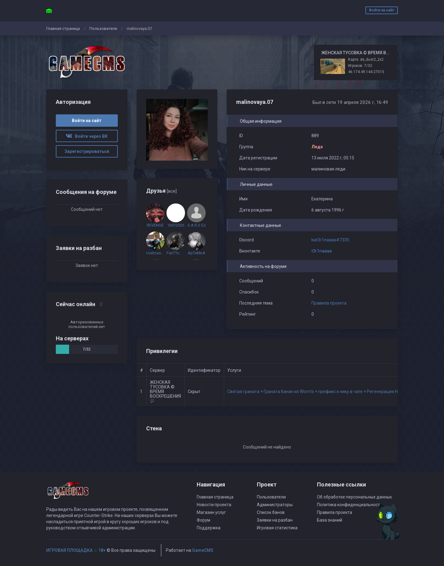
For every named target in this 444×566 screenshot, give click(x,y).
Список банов (271, 512)
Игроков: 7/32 (360, 66)
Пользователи (103, 28)
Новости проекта (214, 504)
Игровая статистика (277, 527)
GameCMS (202, 550)
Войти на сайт (381, 10)
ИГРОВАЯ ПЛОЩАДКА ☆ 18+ (76, 550)
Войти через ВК (87, 136)
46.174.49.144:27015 (366, 72)
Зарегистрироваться (86, 151)
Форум (203, 520)
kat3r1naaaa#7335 (330, 239)
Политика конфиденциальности (349, 504)
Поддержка (208, 527)
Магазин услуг (211, 512)
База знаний (329, 520)
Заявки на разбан (275, 520)
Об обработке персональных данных (354, 496)
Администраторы (275, 504)
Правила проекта (329, 303)
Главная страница (63, 28)
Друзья (161, 190)
